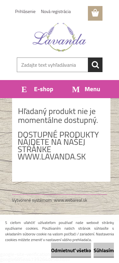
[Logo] (59, 37)
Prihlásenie (25, 11)
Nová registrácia (56, 11)
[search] (95, 64)
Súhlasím (104, 250)
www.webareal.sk (70, 200)
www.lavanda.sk (52, 156)
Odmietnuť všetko (71, 250)
